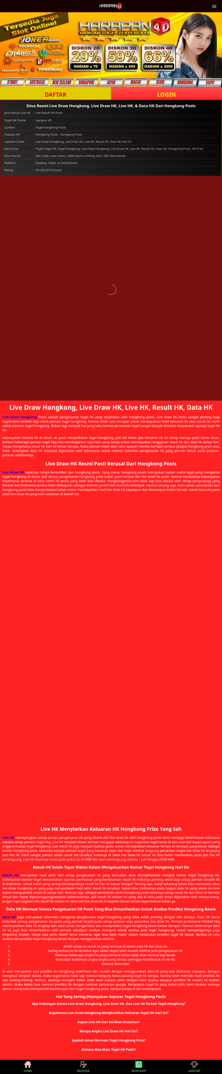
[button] (111, 1003)
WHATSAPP (139, 1067)
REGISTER (83, 1067)
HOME (28, 1067)
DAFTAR (55, 94)
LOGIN (166, 94)
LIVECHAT (194, 1067)
